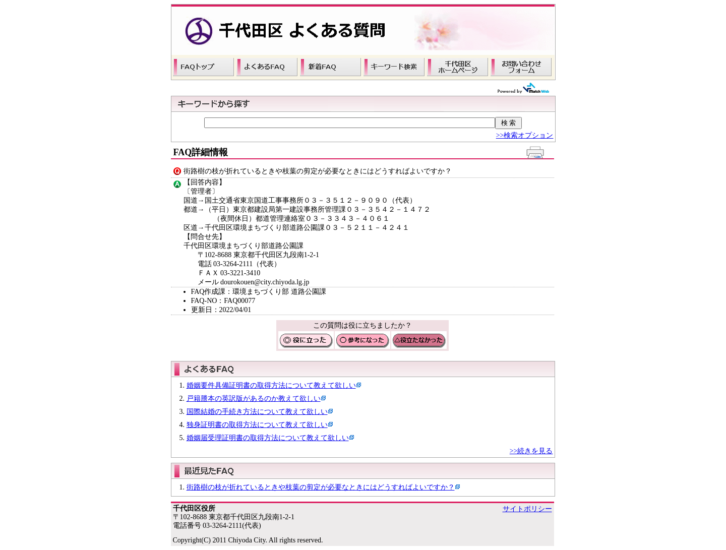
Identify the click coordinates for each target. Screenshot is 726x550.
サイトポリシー (527, 509)
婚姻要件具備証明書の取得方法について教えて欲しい (271, 385)
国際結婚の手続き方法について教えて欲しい (257, 411)
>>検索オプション (525, 135)
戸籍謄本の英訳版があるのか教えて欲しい (254, 398)
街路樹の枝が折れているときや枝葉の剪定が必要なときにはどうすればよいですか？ (321, 487)
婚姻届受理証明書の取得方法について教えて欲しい (268, 438)
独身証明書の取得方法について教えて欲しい (257, 425)
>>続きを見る (531, 451)
